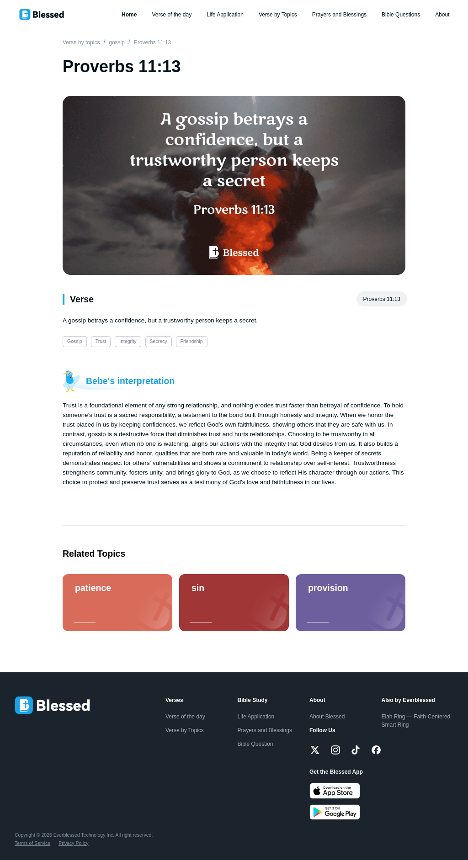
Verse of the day (171, 14)
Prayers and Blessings (339, 14)
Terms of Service (32, 843)
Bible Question (255, 744)
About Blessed (327, 716)
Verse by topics (81, 42)
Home (129, 14)
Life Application (225, 14)
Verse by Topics (278, 14)
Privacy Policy (73, 843)
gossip (117, 42)
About (442, 14)
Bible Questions (401, 14)
